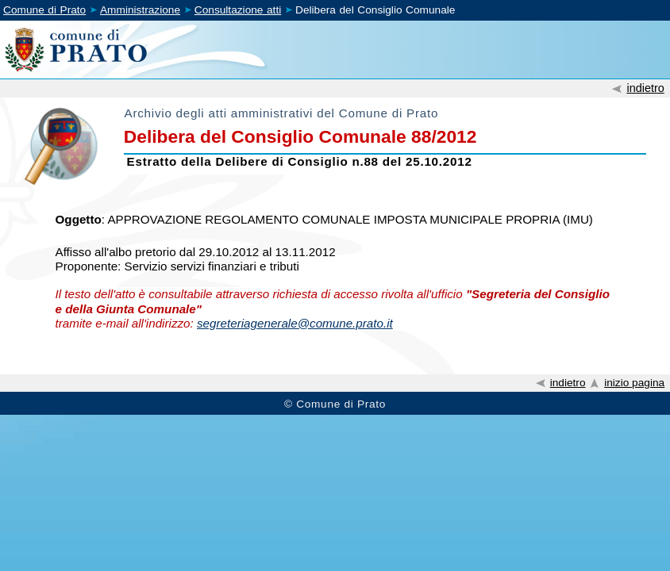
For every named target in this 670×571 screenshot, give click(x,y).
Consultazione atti (237, 10)
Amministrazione (140, 10)
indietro (645, 88)
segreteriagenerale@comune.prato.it (295, 323)
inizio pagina (634, 383)
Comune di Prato (44, 10)
